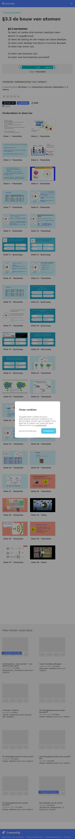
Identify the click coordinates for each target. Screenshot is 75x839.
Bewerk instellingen (28, 431)
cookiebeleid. (41, 425)
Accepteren (48, 431)
